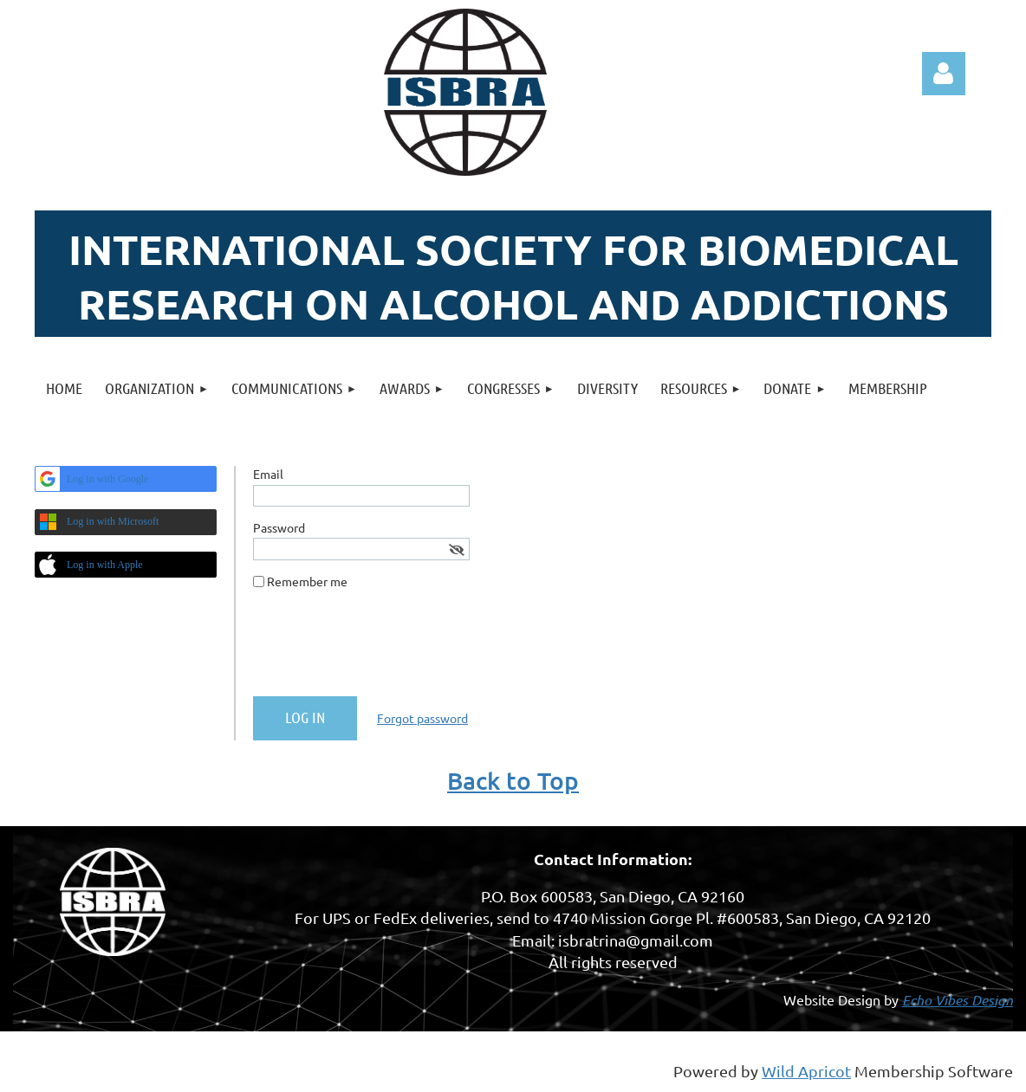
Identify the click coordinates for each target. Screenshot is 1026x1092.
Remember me (307, 581)
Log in (943, 73)
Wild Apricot (806, 1071)
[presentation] (384, 649)
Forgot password (422, 718)
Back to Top (513, 780)
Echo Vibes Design (957, 1000)
